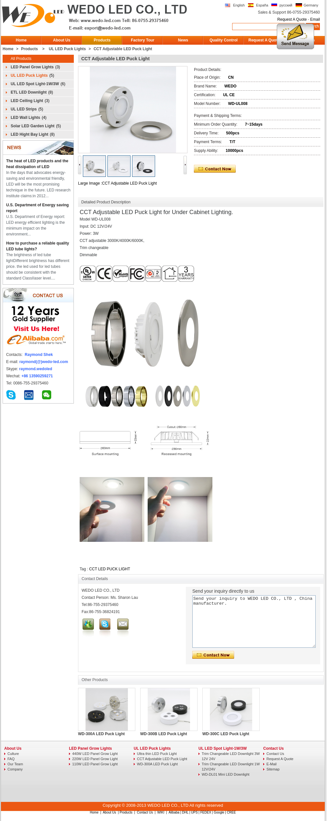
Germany (311, 5)
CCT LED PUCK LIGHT (109, 569)
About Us (61, 40)
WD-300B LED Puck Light (163, 734)
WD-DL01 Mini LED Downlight (225, 774)
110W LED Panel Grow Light (95, 764)
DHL (185, 812)
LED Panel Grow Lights (32, 67)
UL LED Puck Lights (67, 49)
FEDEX (205, 812)
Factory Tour (142, 40)
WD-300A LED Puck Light (101, 734)
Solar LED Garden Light (32, 126)
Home (21, 40)
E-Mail (271, 764)
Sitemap (272, 769)
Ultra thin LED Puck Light (157, 754)
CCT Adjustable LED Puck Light (123, 49)
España (262, 5)
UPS (194, 812)
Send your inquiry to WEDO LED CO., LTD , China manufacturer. (254, 621)
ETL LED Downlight (29, 92)
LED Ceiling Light (27, 100)
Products (102, 40)
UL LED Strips (24, 109)
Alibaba (174, 812)
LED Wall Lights (25, 117)
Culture (13, 754)
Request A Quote (292, 19)
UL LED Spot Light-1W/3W (35, 84)
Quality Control (223, 40)
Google (219, 812)
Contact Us (273, 748)
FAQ (11, 759)
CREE (231, 812)
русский (285, 5)
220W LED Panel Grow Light (95, 759)
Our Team (15, 764)
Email (315, 19)
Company (15, 769)
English (239, 5)
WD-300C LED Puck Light (225, 734)
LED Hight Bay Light (29, 134)
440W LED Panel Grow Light (95, 754)
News (183, 40)
